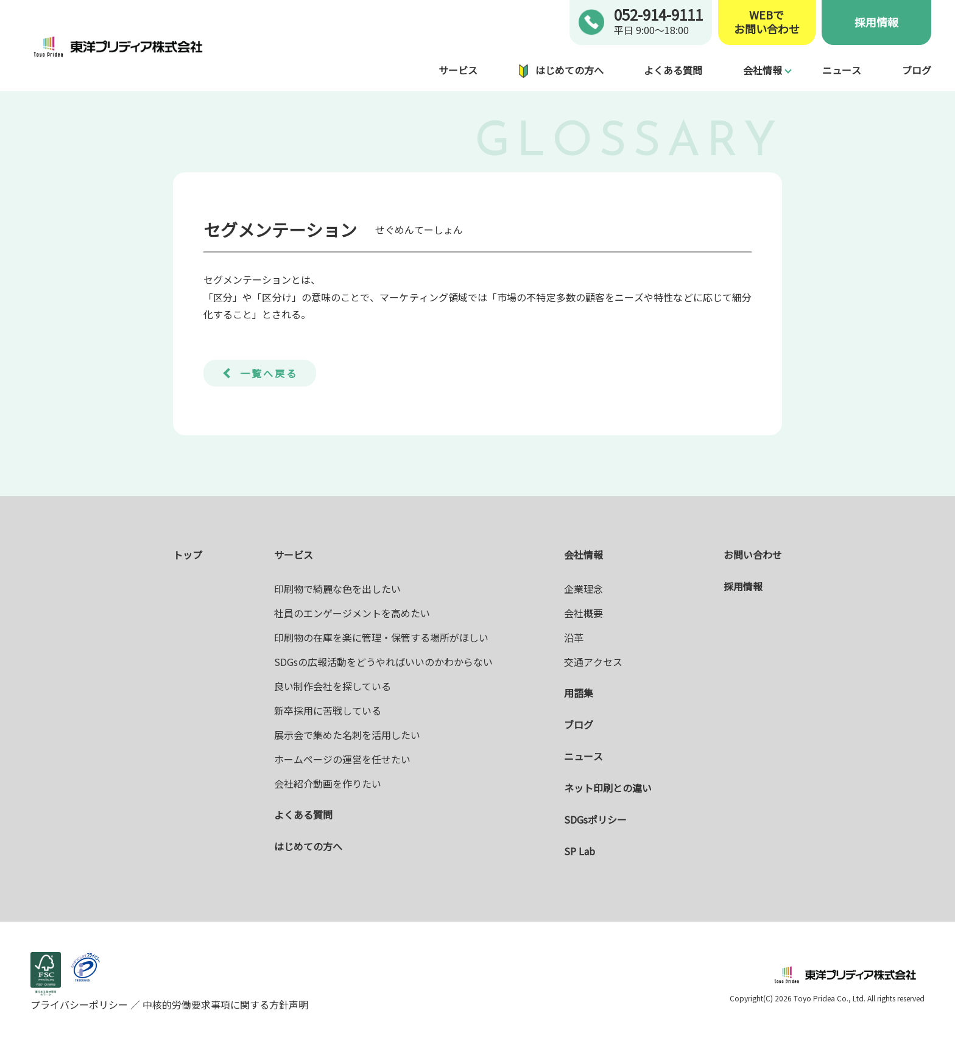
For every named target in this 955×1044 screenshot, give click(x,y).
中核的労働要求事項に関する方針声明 (224, 1004)
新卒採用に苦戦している (327, 710)
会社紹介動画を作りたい (327, 783)
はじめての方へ (569, 70)
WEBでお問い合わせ (767, 22)
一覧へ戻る (269, 373)
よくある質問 (673, 70)
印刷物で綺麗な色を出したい (337, 588)
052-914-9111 (658, 14)
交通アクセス (593, 661)
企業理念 (583, 588)
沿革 (573, 637)
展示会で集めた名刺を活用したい (347, 734)
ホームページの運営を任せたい (342, 759)
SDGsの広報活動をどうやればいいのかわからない (383, 661)
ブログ (916, 70)
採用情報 (876, 21)
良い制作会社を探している (332, 686)
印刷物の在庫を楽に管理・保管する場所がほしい (381, 637)
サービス (458, 70)
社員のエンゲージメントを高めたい (352, 613)
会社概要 (583, 613)
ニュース (841, 70)
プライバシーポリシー (80, 1004)
